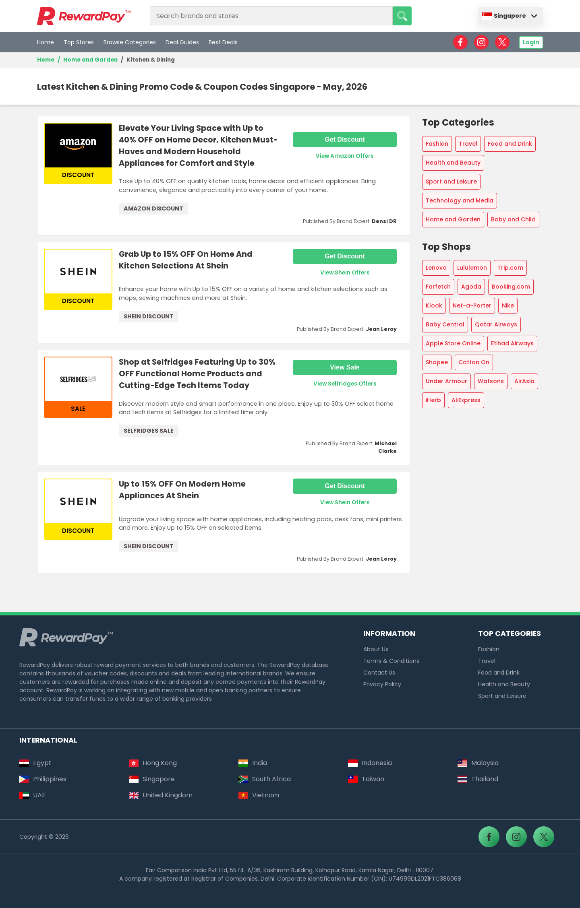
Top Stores (79, 42)
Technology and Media (459, 200)
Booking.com (511, 287)
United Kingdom (161, 795)
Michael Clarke (386, 447)
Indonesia (370, 763)
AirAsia (524, 381)
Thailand (478, 779)
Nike (508, 305)
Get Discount (345, 139)
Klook (434, 305)
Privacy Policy (382, 684)
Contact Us (379, 673)
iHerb (433, 400)
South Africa (264, 779)
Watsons (491, 381)
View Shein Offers (345, 273)
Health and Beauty (453, 163)
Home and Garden (90, 60)
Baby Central (445, 324)
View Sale (345, 367)
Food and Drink (510, 144)
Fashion (437, 144)
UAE (32, 795)
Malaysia (478, 763)
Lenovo (436, 268)
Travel (468, 144)
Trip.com (510, 268)
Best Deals (223, 42)
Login (531, 42)
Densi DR (384, 221)
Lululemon (472, 268)
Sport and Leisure (451, 181)
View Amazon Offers (345, 156)
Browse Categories (130, 42)
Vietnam (258, 795)
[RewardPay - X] (502, 42)
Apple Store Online (453, 343)
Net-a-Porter (472, 305)
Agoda (471, 287)
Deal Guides (182, 42)
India (252, 763)
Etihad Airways (512, 343)
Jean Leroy (381, 329)
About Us (375, 649)
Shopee (437, 362)
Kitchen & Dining (150, 60)
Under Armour (446, 381)
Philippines (42, 779)
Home (45, 42)
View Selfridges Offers (345, 384)
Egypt (35, 763)
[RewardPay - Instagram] (481, 42)
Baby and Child (513, 219)
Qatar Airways (496, 324)
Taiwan (366, 779)
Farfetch (438, 287)
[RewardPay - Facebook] (460, 42)
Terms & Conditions (391, 661)
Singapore (504, 16)
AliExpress (466, 400)
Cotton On (473, 362)
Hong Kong (153, 763)
